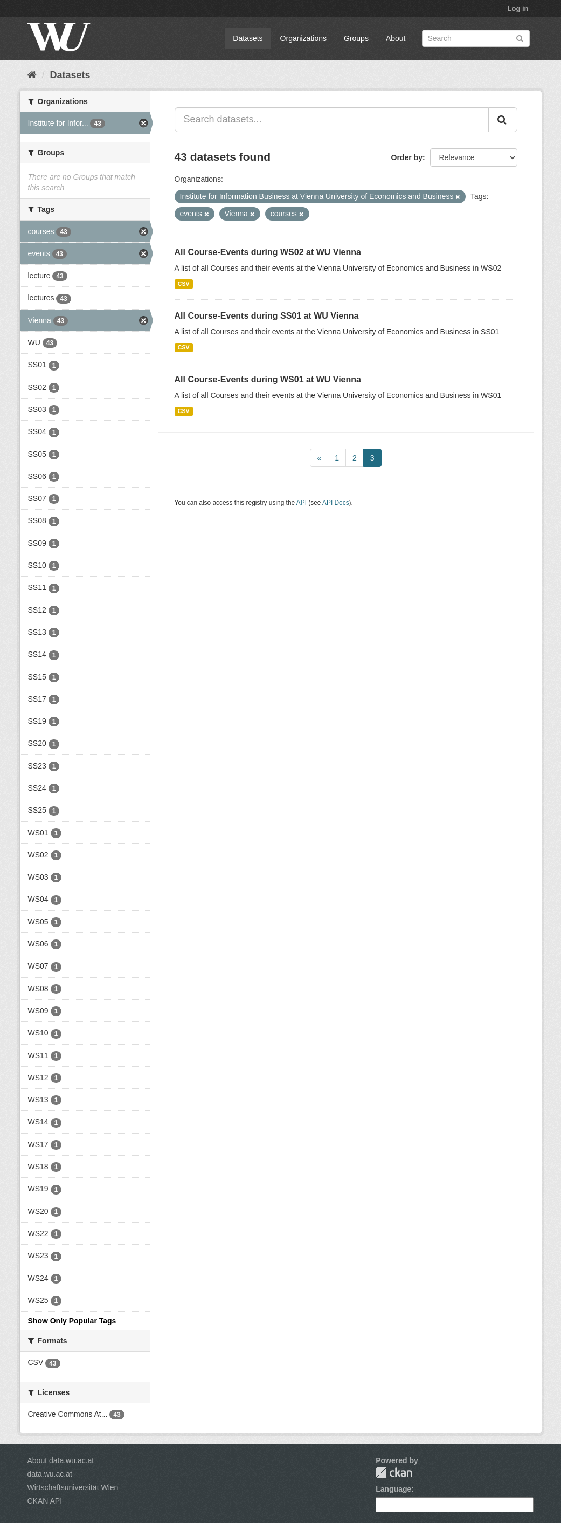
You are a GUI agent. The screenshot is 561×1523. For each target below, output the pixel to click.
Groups (356, 38)
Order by (407, 157)
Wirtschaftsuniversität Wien (73, 1487)
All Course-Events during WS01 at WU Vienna (268, 379)
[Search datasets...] (332, 119)
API (301, 502)
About (396, 38)
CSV (184, 283)
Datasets (247, 38)
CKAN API (45, 1501)
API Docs (335, 502)
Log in (518, 8)
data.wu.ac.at (49, 1474)
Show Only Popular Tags (72, 1320)
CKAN (394, 1472)
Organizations (303, 38)
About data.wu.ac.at (60, 1460)
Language (393, 1489)
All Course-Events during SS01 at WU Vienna (267, 315)
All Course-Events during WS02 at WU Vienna (268, 252)
